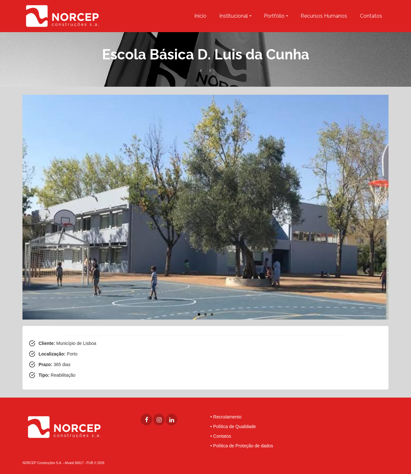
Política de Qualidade (234, 426)
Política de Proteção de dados (243, 445)
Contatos (222, 436)
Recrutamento (227, 416)
